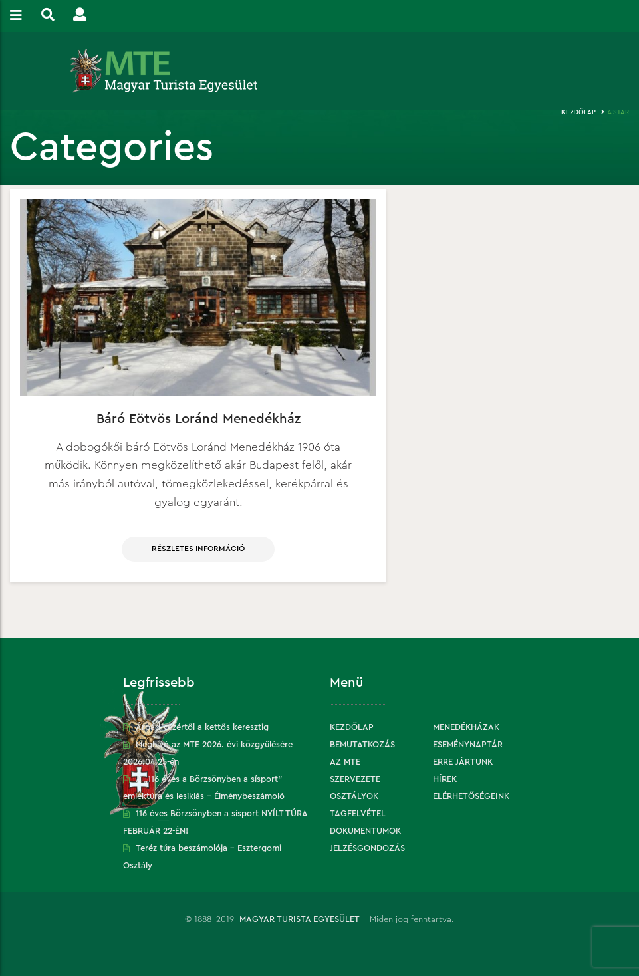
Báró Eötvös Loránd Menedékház (198, 419)
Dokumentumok (365, 830)
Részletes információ (198, 548)
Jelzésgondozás (367, 848)
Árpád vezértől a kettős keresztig (202, 727)
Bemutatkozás (362, 744)
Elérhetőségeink (471, 796)
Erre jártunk (463, 761)
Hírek (445, 779)
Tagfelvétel (358, 813)
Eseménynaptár (468, 744)
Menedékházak (466, 727)
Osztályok (354, 796)
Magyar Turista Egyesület (299, 919)
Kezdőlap (578, 112)
